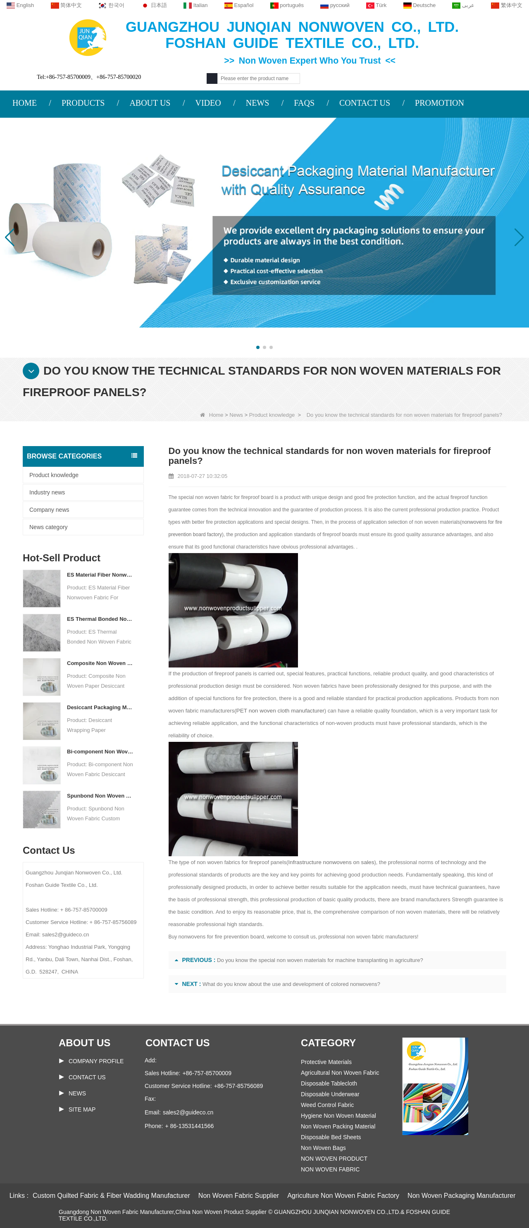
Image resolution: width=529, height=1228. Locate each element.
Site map (82, 1109)
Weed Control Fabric (327, 1105)
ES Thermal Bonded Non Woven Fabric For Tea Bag (100, 619)
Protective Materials (326, 1062)
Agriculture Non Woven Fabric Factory (343, 1195)
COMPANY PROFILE (96, 1061)
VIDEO (208, 102)
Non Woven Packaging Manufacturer (461, 1195)
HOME (24, 102)
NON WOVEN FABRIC (330, 1169)
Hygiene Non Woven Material (338, 1115)
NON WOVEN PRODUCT (334, 1158)
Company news (49, 509)
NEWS (257, 102)
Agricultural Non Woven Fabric (340, 1072)
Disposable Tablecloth (329, 1083)
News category (48, 527)
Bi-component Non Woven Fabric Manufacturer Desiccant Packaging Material (100, 751)
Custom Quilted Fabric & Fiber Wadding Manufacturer (111, 1195)
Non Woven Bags (323, 1148)
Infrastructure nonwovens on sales (329, 862)
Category (328, 1042)
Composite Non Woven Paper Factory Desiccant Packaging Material (100, 663)
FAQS (304, 102)
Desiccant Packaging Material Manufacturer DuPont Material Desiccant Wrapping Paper (100, 707)
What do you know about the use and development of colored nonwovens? (291, 984)
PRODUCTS (83, 102)
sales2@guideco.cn (188, 1112)
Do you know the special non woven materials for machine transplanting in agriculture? (320, 960)
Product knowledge (272, 415)
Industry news (47, 492)
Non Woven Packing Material (338, 1126)
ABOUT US (149, 102)
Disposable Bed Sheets (331, 1137)
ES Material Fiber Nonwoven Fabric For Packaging (100, 575)
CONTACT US (364, 102)
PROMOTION (439, 102)
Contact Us (87, 1077)
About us (84, 1042)
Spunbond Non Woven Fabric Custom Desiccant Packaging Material (100, 796)
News (236, 415)
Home (212, 415)
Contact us (177, 1042)
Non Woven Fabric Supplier (238, 1195)
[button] (258, 347)
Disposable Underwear (330, 1094)
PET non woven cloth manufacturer (278, 711)
